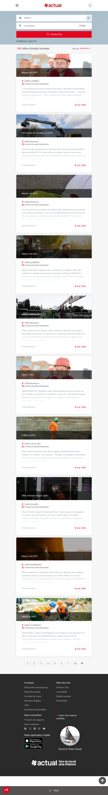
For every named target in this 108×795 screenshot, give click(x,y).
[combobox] (52, 18)
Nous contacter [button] (31, 743)
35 (75, 682)
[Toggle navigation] (17, 5)
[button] (6, 790)
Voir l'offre (80, 105)
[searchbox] (54, 18)
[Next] (82, 682)
